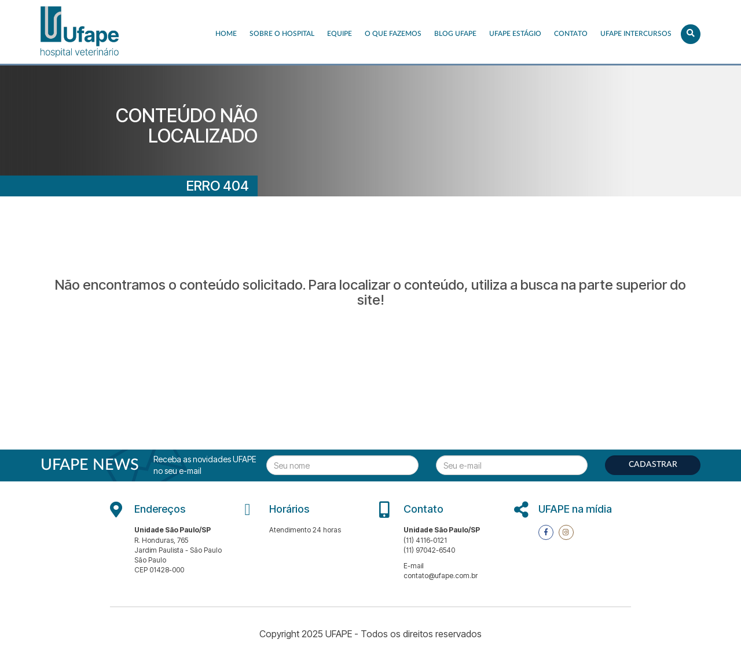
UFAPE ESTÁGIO (515, 33)
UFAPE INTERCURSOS (636, 33)
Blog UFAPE (455, 33)
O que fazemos (393, 33)
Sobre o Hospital (282, 33)
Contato (571, 33)
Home (226, 33)
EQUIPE (339, 33)
